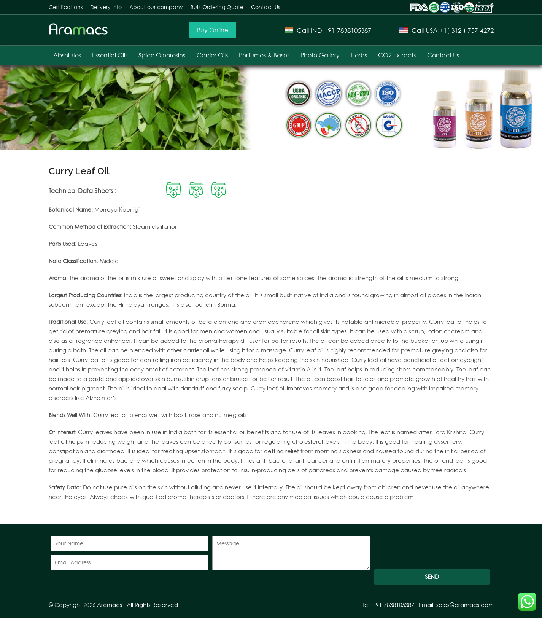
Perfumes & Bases (264, 55)
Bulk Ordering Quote (217, 7)
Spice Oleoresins (161, 55)
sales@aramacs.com (465, 604)
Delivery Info (106, 7)
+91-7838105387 (347, 30)
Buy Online (212, 30)
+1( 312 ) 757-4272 (467, 30)
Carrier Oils (212, 55)
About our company (156, 7)
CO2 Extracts (397, 55)
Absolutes (67, 55)
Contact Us (265, 7)
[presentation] (432, 550)
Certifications (66, 7)
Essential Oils (109, 55)
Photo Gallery (320, 55)
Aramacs (109, 604)
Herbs (359, 55)
